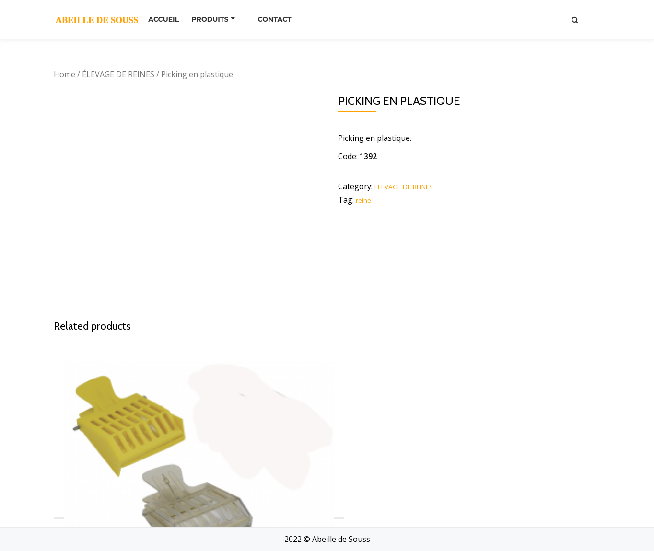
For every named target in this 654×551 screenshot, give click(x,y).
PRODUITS (219, 19)
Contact (280, 19)
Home (64, 74)
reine (365, 200)
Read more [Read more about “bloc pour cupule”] (395, 497)
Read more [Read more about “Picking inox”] (256, 469)
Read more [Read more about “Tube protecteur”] (534, 511)
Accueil (167, 19)
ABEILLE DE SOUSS (96, 19)
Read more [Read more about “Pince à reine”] (116, 482)
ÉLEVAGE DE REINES (118, 74)
